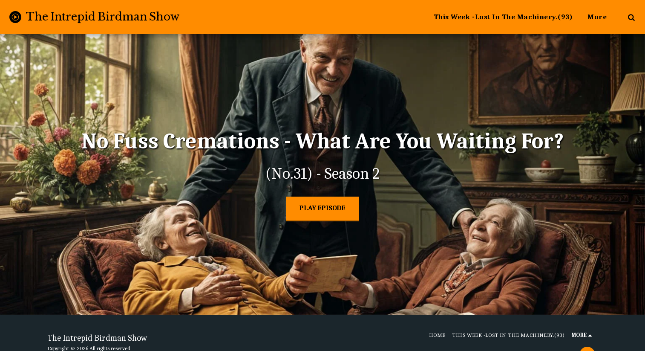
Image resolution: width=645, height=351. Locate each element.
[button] (631, 17)
